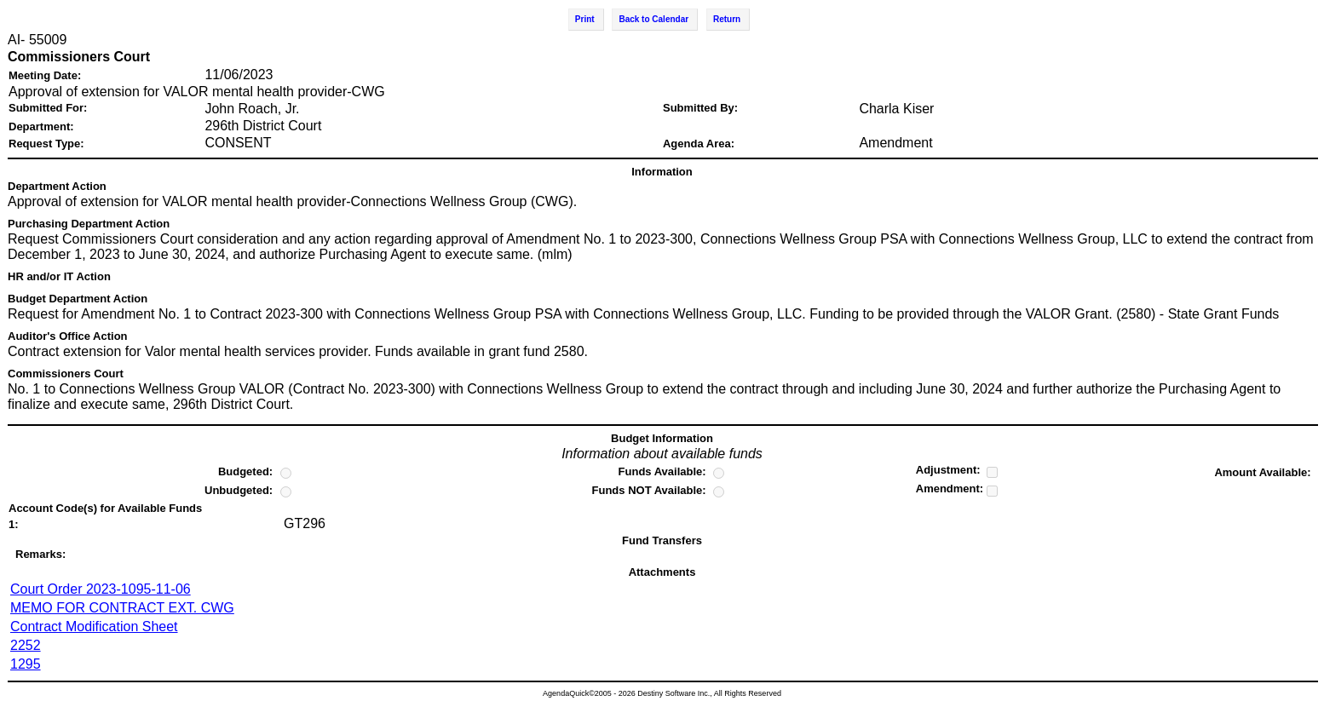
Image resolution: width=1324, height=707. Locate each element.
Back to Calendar (653, 19)
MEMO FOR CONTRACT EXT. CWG (122, 608)
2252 (25, 645)
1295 (25, 664)
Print (585, 19)
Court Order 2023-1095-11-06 (100, 589)
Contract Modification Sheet (94, 626)
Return (726, 19)
